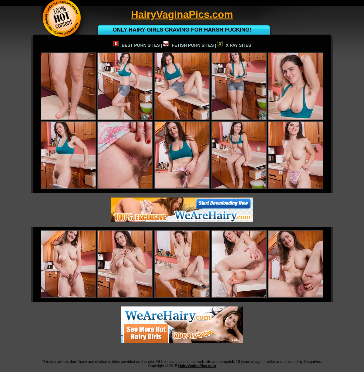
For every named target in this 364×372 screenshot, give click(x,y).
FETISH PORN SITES (188, 45)
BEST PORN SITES (136, 45)
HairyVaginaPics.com (197, 366)
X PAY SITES (234, 45)
